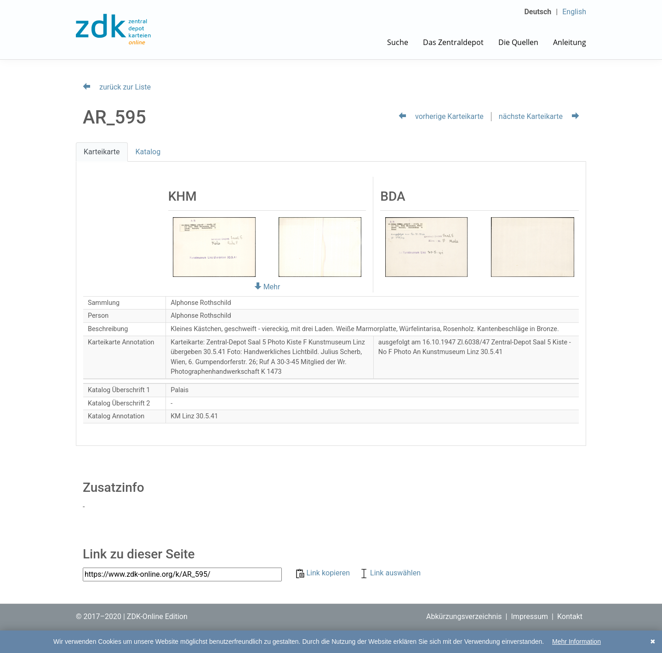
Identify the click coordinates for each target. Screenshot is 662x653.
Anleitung (569, 42)
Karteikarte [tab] (102, 151)
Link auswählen (390, 573)
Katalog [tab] (148, 151)
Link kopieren (324, 573)
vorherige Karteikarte (441, 116)
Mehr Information (576, 641)
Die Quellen (518, 42)
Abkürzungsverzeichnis (464, 616)
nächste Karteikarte (539, 116)
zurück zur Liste (117, 87)
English (574, 11)
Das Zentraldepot (453, 42)
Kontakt (569, 616)
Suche (397, 42)
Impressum (529, 616)
